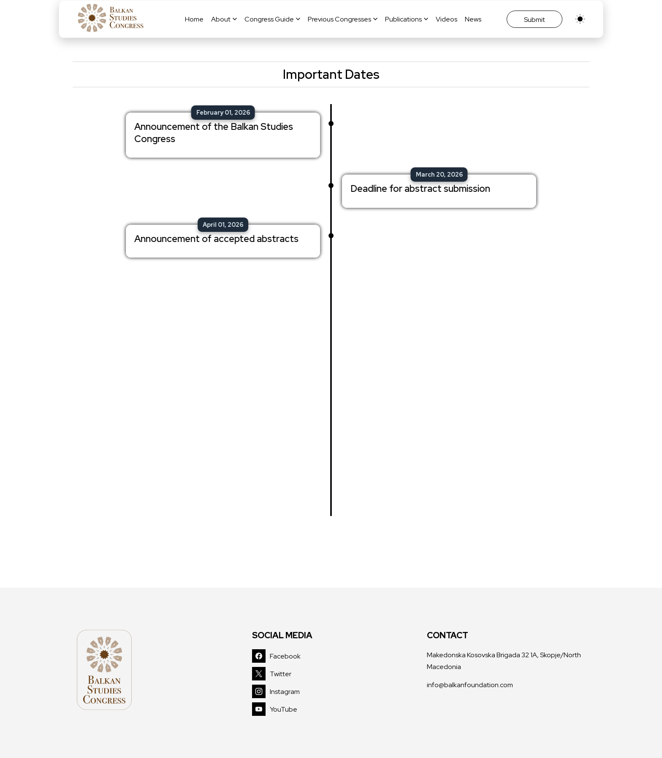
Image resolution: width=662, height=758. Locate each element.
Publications (406, 19)
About (224, 19)
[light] (580, 19)
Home (194, 19)
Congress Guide (272, 19)
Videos (446, 19)
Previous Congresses (342, 19)
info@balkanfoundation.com (470, 684)
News (473, 19)
